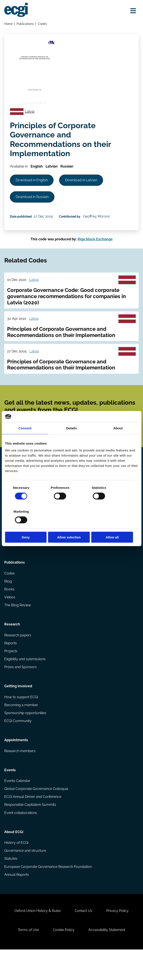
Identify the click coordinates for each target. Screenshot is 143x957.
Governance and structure (25, 857)
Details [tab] (71, 440)
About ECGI (13, 838)
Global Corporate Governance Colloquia (36, 795)
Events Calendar (17, 787)
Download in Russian (32, 197)
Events (10, 776)
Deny (27, 525)
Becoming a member (21, 710)
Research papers (17, 640)
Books (9, 593)
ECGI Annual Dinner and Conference (32, 803)
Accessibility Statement (107, 937)
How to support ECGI (21, 702)
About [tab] (118, 440)
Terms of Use (28, 937)
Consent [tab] (25, 440)
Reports (10, 648)
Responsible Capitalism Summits (30, 811)
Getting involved (18, 691)
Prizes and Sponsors (20, 672)
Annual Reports (16, 881)
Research (12, 629)
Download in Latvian (82, 180)
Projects (10, 656)
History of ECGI (16, 849)
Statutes (10, 865)
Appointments (16, 746)
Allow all (116, 525)
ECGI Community (18, 726)
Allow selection (71, 525)
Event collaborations (20, 819)
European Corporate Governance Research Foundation (48, 873)
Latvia (30, 112)
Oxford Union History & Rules (37, 918)
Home (8, 24)
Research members (19, 756)
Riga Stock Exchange (95, 240)
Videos (9, 601)
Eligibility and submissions (25, 664)
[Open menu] (133, 10)
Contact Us (83, 918)
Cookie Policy (63, 937)
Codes (42, 24)
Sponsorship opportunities (25, 718)
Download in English (32, 180)
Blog (8, 586)
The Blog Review (17, 609)
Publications (25, 24)
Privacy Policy (118, 918)
